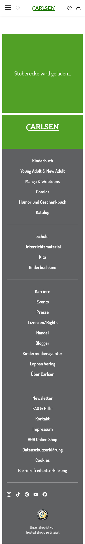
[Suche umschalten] (17, 7)
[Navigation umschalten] (7, 7)
